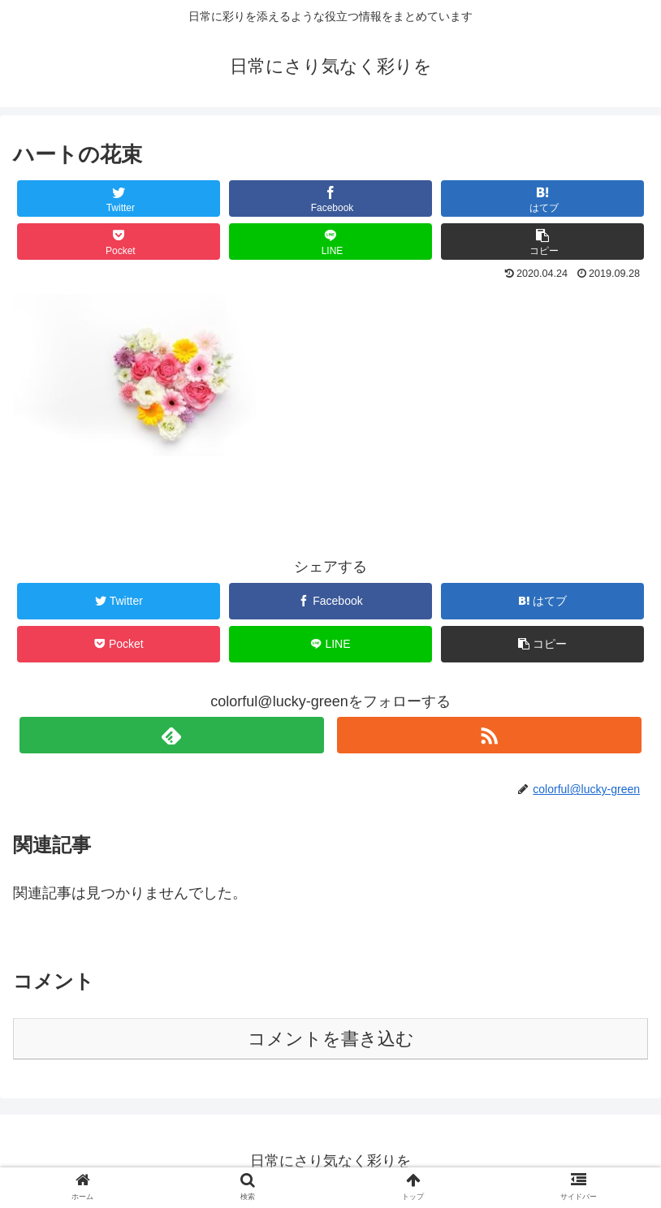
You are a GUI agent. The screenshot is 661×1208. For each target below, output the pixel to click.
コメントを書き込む (331, 1039)
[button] (542, 241)
